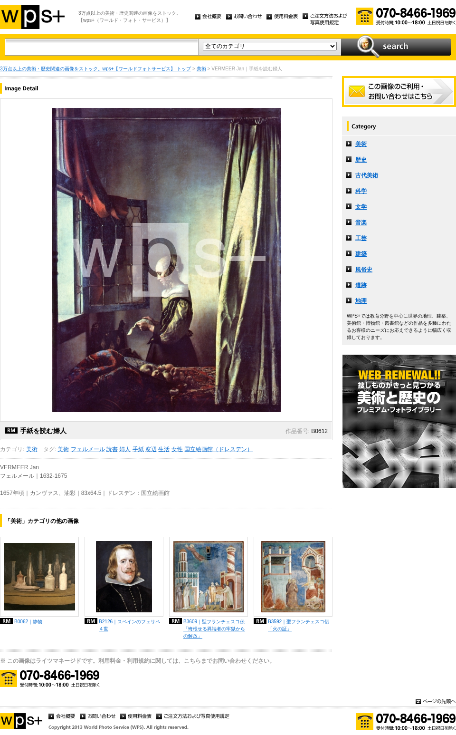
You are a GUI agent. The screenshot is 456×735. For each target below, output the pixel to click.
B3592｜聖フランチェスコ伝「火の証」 (298, 625)
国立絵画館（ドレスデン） (218, 449)
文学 (361, 206)
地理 (361, 301)
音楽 (361, 222)
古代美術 (366, 175)
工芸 (361, 238)
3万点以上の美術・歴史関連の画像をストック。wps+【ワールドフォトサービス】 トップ (95, 68)
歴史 (361, 159)
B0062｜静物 (28, 621)
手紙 (138, 449)
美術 (201, 68)
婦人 (125, 449)
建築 (361, 254)
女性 (177, 449)
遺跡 (361, 285)
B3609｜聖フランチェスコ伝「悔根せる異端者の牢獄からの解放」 (214, 628)
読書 (112, 449)
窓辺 (151, 449)
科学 (361, 191)
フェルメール (88, 449)
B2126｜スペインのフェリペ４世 (129, 625)
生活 (164, 449)
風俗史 (363, 269)
